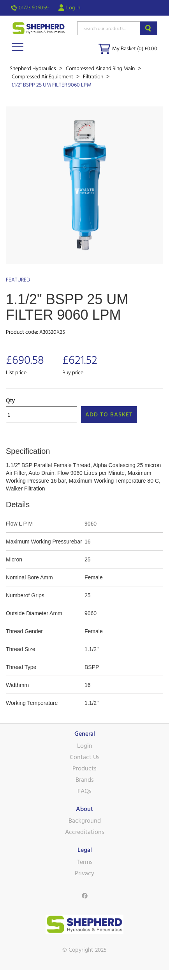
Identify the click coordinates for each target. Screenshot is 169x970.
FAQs (84, 791)
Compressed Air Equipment (43, 77)
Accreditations (84, 832)
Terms (85, 862)
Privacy (84, 873)
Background (85, 821)
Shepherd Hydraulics (33, 68)
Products (84, 768)
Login (84, 746)
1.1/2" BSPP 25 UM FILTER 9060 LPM (52, 85)
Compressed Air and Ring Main (101, 68)
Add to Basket (109, 415)
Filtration (93, 77)
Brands (85, 780)
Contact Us (85, 757)
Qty (10, 400)
